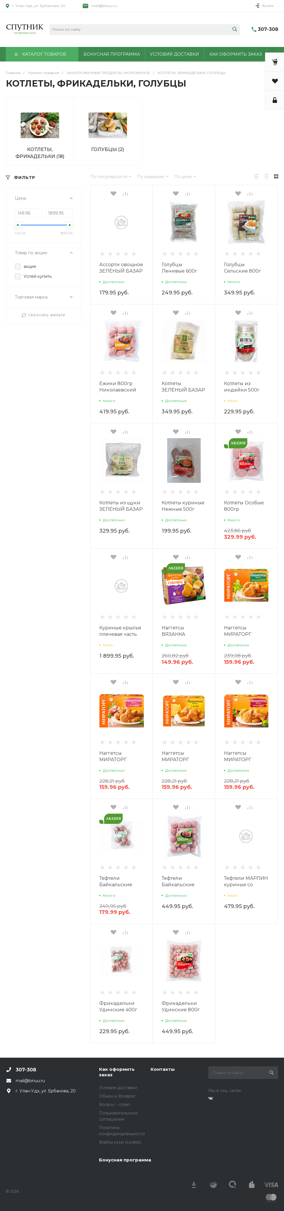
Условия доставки (118, 1087)
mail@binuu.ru (104, 5)
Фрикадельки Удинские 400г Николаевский (118, 1010)
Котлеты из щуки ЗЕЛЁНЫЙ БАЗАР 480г (121, 509)
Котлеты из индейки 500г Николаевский (242, 390)
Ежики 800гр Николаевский (117, 387)
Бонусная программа (125, 1160)
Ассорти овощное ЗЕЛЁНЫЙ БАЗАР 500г (121, 271)
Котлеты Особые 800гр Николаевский (244, 509)
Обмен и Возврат (117, 1096)
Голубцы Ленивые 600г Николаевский (180, 271)
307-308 (268, 29)
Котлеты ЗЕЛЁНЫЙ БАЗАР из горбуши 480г (183, 390)
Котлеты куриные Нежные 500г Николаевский (183, 509)
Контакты (163, 1069)
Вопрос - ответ (114, 1104)
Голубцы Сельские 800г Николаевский (242, 271)
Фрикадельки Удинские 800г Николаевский (181, 1010)
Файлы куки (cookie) (120, 1142)
